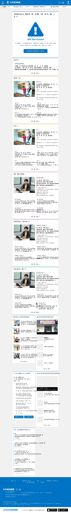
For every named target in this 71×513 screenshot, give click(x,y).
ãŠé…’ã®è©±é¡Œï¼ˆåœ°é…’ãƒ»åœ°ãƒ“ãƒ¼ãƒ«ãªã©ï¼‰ (33, 391)
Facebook (59, 2)
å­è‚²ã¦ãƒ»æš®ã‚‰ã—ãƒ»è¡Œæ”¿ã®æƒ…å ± (23, 407)
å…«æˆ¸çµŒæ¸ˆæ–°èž (13, 2)
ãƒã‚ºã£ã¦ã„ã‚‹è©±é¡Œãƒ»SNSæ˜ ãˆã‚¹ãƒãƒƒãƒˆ (31, 410)
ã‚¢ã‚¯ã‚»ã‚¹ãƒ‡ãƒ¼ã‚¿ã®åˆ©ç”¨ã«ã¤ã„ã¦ (17, 494)
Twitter (63, 2)
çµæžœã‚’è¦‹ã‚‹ (29, 417)
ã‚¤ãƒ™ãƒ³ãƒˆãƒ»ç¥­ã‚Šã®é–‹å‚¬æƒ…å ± (22, 384)
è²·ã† (28, 6)
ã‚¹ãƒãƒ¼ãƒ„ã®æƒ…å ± (23, 400)
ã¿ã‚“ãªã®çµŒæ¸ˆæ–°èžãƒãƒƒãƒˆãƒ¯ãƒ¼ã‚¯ (10, 510)
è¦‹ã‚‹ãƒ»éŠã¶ (18, 6)
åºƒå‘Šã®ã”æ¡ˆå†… (11, 496)
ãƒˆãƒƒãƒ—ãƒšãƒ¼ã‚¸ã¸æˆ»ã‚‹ (35, 51)
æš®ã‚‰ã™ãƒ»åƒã (40, 6)
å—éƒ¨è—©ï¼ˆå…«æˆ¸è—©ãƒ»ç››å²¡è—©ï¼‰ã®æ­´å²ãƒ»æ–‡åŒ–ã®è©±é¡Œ (24, 394)
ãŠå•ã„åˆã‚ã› (27, 494)
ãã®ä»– (19, 413)
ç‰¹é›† (64, 6)
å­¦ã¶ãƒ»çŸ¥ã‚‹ (55, 6)
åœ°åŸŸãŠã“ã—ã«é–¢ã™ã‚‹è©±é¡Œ (23, 404)
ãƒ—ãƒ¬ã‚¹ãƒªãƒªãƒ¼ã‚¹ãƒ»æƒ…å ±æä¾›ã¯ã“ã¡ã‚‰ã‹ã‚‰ (37, 492)
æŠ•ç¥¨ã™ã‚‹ (19, 417)
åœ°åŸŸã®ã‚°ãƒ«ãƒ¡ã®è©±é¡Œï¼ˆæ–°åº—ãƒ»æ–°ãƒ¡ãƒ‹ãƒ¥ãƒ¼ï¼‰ (27, 388)
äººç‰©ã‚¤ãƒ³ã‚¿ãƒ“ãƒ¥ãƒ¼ (23, 398)
